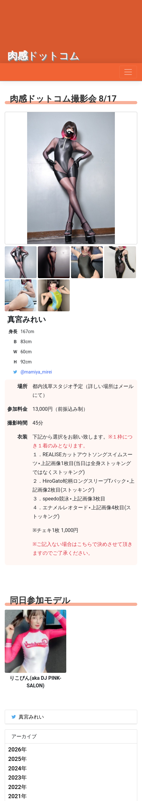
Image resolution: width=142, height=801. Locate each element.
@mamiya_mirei (36, 371)
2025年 (17, 759)
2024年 (17, 768)
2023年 (17, 777)
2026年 (17, 749)
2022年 (17, 787)
